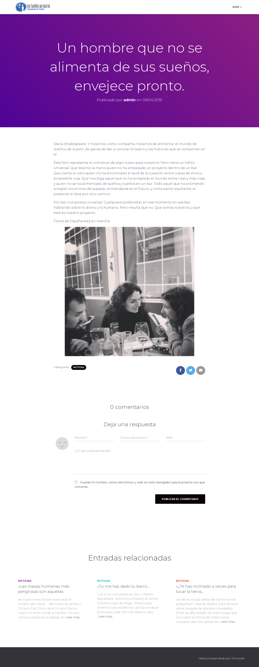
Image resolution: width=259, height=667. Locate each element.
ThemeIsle (238, 658)
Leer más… (73, 617)
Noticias (78, 367)
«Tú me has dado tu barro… (123, 586)
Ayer (237, 6)
